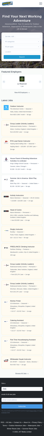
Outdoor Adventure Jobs (17, 425)
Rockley (12, 232)
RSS (2, 422)
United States (33, 183)
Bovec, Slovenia (32, 362)
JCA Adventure (14, 303)
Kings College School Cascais (19, 163)
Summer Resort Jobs (29, 429)
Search (22, 57)
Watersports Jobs (34, 425)
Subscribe (22, 406)
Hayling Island (14, 146)
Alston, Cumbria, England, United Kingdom (23, 129)
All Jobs (9, 422)
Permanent (32, 126)
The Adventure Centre (17, 109)
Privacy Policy (33, 411)
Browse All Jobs (21, 373)
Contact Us (17, 422)
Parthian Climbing (15, 249)
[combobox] (22, 42)
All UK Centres (34, 198)
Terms (5, 425)
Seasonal (28, 109)
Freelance (26, 249)
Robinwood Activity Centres (18, 126)
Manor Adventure (15, 198)
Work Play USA (15, 183)
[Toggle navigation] (41, 3)
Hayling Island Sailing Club (18, 143)
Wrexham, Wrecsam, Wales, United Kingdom (24, 289)
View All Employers (22, 92)
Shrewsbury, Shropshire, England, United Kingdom (22, 307)
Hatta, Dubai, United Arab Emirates (20, 112)
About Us (27, 422)
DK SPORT (13, 362)
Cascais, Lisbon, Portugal (18, 166)
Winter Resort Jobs (13, 429)
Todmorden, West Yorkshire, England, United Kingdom (23, 270)
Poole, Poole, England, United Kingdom (22, 235)
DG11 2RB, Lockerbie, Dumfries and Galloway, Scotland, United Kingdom (24, 216)
